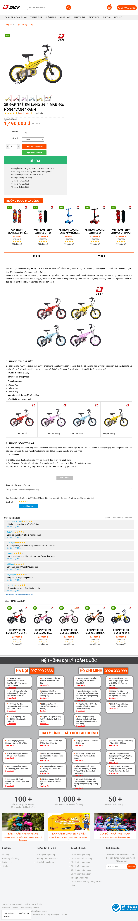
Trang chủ (8, 25)
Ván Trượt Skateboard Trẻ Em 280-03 (17, 232)
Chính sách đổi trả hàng (81, 858)
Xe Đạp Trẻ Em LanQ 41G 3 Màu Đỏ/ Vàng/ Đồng (17, 632)
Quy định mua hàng (45, 862)
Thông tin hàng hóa (79, 878)
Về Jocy (5, 854)
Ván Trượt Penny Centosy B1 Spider (121, 231)
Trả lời (9, 527)
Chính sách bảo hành (80, 862)
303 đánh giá (24, 113)
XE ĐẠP (17, 25)
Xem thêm (64, 477)
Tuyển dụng (7, 862)
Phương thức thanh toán (47, 858)
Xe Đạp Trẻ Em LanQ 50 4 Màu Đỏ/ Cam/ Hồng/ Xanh (95, 632)
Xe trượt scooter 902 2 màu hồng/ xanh (69, 232)
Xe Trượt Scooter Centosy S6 (95, 231)
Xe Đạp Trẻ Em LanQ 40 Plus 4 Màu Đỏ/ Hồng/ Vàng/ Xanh (121, 632)
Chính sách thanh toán (81, 874)
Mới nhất (128, 518)
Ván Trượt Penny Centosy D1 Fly (43, 231)
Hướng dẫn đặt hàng (46, 854)
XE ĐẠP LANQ (27, 25)
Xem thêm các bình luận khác (19, 594)
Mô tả (36, 255)
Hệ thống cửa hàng (10, 858)
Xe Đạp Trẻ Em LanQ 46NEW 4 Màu (43, 631)
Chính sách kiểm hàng (81, 870)
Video (101, 255)
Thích (18, 527)
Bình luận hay (118, 518)
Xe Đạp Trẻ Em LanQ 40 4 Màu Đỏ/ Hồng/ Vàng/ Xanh (69, 632)
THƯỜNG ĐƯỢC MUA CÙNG (22, 200)
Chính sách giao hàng (80, 854)
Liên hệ (5, 866)
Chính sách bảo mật (80, 866)
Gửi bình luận (28, 506)
